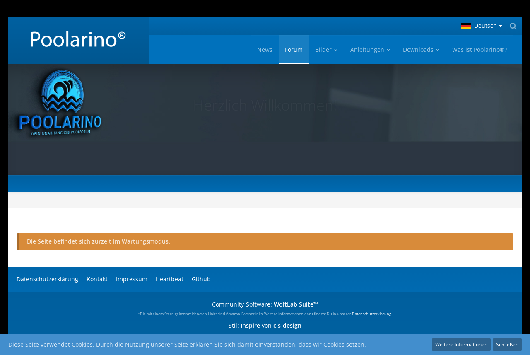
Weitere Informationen (461, 344)
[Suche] (513, 26)
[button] (481, 26)
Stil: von (265, 325)
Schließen (507, 344)
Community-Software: (265, 304)
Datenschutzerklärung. (372, 313)
